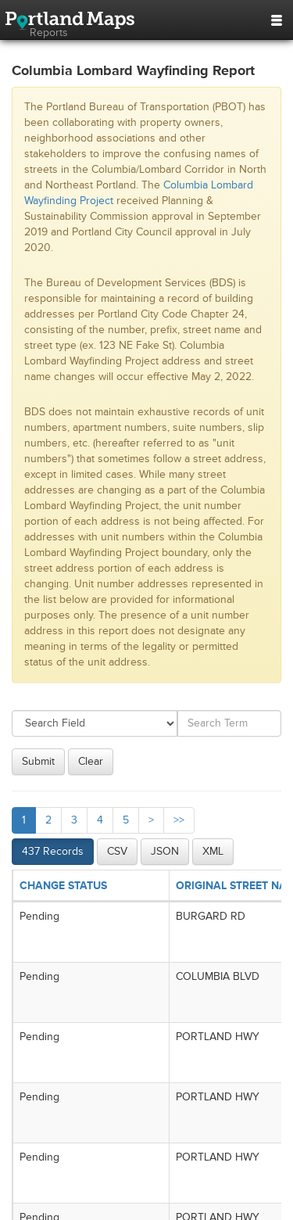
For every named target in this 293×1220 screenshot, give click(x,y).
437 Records (53, 851)
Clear (90, 761)
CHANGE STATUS (63, 885)
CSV (117, 851)
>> (178, 820)
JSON (165, 851)
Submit (38, 761)
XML (212, 851)
